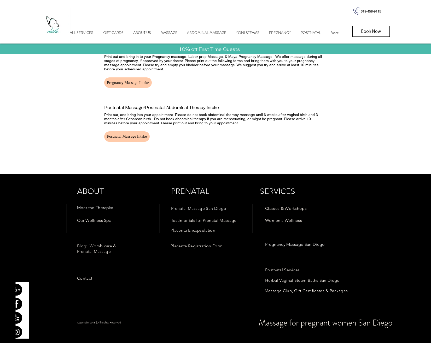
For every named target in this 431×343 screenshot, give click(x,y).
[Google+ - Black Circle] (16, 290)
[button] (128, 82)
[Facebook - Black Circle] (16, 304)
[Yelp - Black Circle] (16, 318)
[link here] (209, 49)
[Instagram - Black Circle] (16, 332)
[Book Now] (371, 31)
